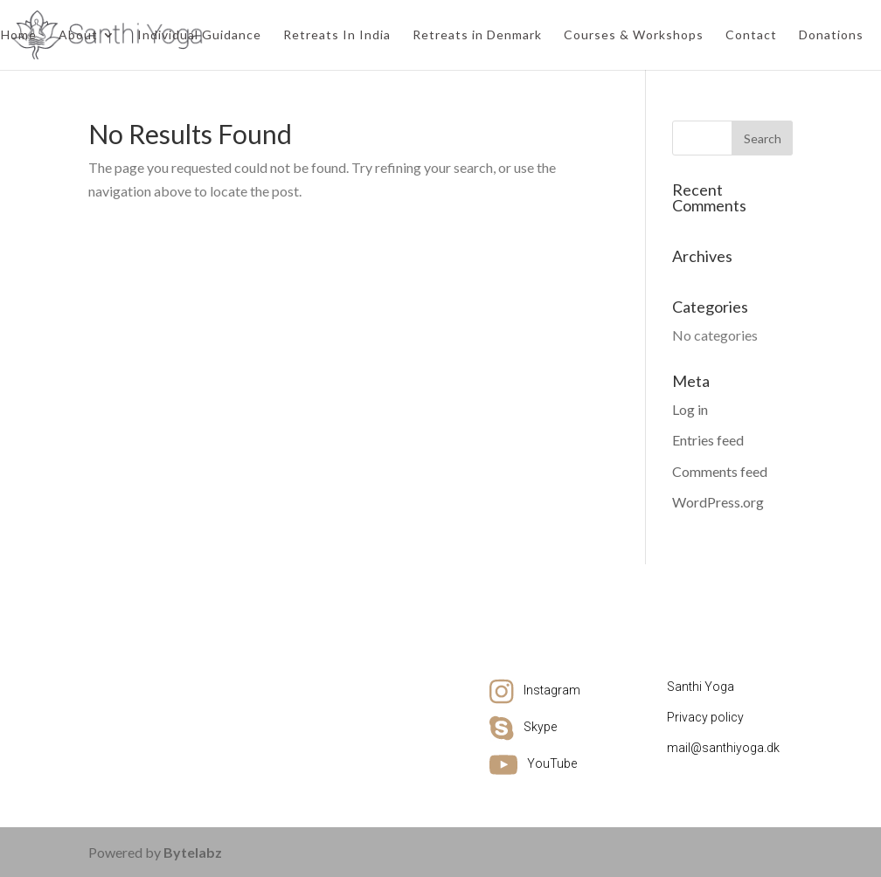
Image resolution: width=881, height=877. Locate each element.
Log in (690, 409)
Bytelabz (192, 852)
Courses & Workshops (634, 35)
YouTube (552, 763)
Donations (831, 35)
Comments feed (719, 471)
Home (19, 35)
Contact (751, 35)
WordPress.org (718, 502)
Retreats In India (337, 35)
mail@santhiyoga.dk (723, 748)
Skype (540, 727)
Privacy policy (705, 717)
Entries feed (708, 440)
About (78, 35)
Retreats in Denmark (477, 35)
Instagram (552, 690)
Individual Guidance (199, 35)
